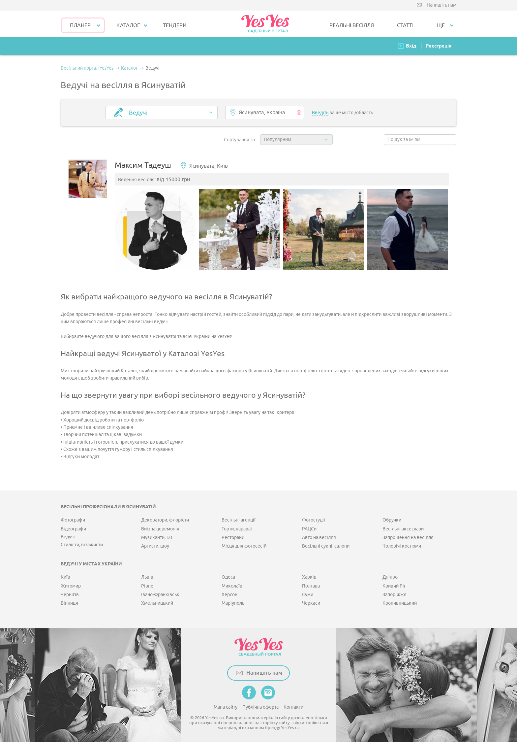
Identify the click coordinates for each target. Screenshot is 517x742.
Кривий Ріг (394, 586)
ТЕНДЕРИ (175, 25)
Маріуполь (233, 603)
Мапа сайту (225, 707)
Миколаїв (232, 586)
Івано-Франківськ (160, 595)
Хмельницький (157, 603)
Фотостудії (313, 520)
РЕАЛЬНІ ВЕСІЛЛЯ (351, 25)
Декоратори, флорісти (165, 520)
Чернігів (70, 595)
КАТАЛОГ (128, 25)
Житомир (71, 586)
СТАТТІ (405, 25)
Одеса (228, 577)
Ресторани (233, 538)
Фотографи (73, 520)
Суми (307, 595)
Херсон (229, 595)
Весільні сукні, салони (326, 546)
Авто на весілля (319, 538)
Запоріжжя (394, 595)
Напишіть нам (441, 5)
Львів (147, 577)
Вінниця (69, 603)
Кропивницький (399, 603)
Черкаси (311, 603)
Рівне (147, 586)
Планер (80, 25)
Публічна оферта (260, 707)
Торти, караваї (237, 529)
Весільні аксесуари (403, 529)
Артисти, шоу (155, 546)
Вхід (411, 46)
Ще (441, 25)
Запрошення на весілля (408, 538)
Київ (65, 577)
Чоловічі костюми (401, 546)
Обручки (391, 520)
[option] (156, 229)
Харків (309, 577)
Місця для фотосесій (244, 546)
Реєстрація (438, 46)
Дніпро (390, 577)
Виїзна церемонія (160, 529)
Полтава (311, 586)
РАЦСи (309, 529)
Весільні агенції (239, 520)
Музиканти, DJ (156, 538)
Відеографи (73, 529)
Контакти (293, 707)
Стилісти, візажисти (82, 545)
